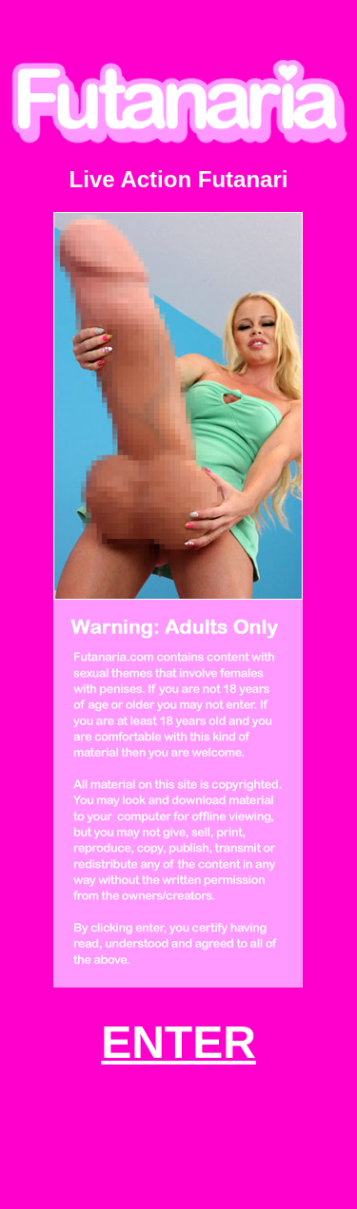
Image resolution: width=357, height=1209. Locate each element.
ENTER (178, 1042)
